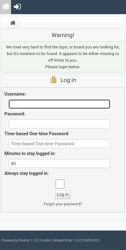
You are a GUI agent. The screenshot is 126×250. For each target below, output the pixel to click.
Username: (15, 94)
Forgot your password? (63, 204)
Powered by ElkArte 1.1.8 (19, 240)
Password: (14, 113)
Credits (45, 240)
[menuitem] (6, 7)
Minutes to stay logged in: (29, 153)
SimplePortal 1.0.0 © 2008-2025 (76, 240)
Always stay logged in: (26, 173)
